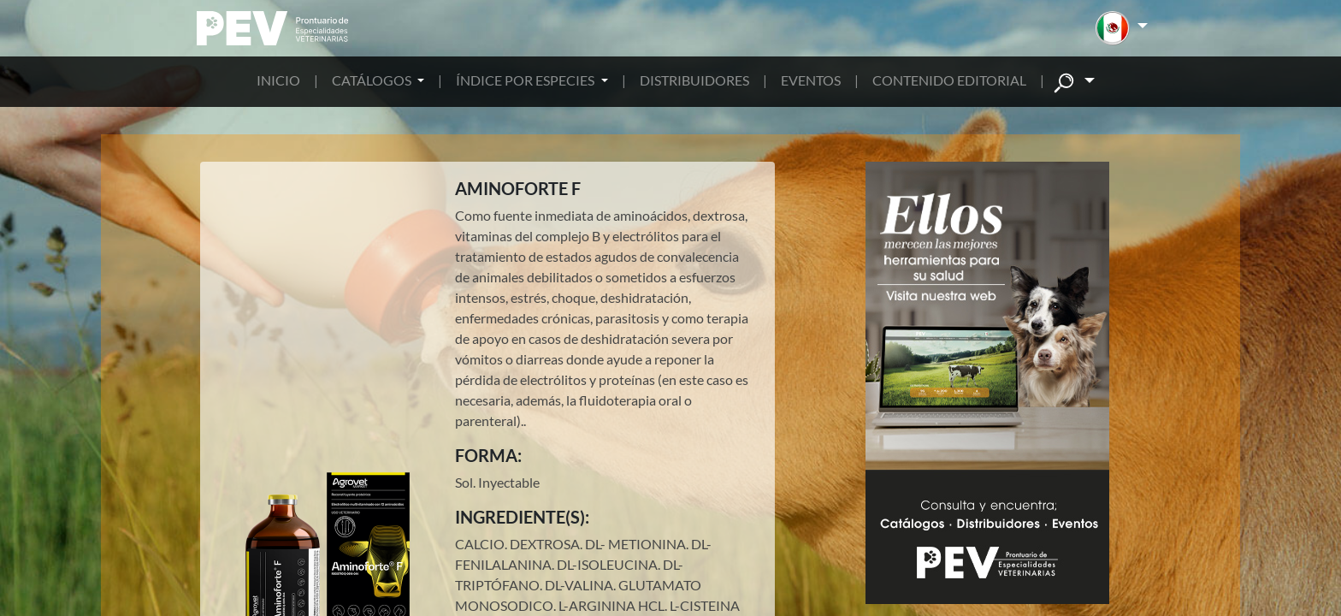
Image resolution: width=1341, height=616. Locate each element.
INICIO (278, 80)
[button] (1122, 28)
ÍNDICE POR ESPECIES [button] (526, 80)
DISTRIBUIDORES (694, 80)
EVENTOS (811, 80)
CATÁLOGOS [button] (373, 80)
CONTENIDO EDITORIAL (949, 80)
